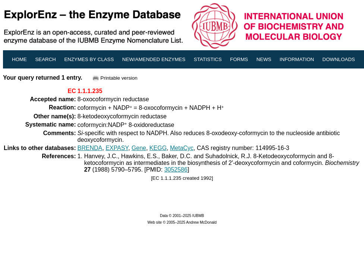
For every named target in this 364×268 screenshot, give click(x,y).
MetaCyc (181, 148)
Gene (139, 148)
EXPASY (116, 148)
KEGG (158, 148)
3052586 (175, 169)
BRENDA (89, 148)
